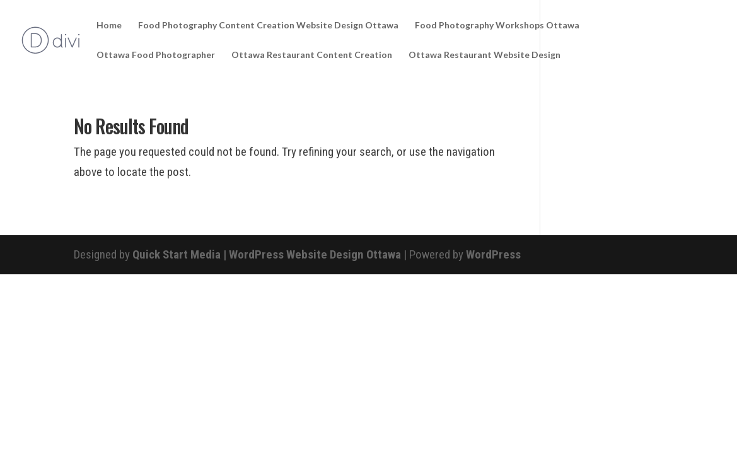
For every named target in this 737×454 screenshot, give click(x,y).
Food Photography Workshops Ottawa (497, 25)
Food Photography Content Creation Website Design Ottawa (268, 25)
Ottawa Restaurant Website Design (484, 55)
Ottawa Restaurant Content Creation (311, 55)
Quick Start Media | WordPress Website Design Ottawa (266, 254)
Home (109, 25)
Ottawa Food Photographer (155, 55)
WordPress (493, 254)
